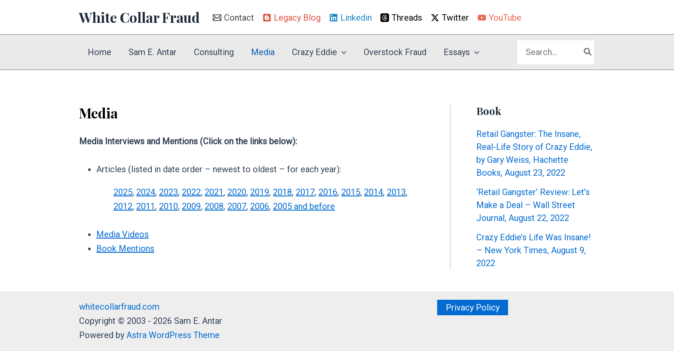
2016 (328, 192)
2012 (122, 206)
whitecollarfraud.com (119, 306)
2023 (168, 192)
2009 (191, 206)
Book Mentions (125, 248)
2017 (305, 192)
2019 (259, 192)
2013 (396, 192)
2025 (122, 192)
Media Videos (122, 234)
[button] (472, 307)
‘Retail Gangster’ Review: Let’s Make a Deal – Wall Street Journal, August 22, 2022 (533, 205)
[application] (341, 52)
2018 (282, 192)
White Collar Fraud (139, 17)
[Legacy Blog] (291, 17)
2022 (191, 192)
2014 (373, 192)
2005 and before (304, 206)
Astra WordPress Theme (173, 335)
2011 (145, 206)
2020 (236, 192)
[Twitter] (449, 17)
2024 (145, 192)
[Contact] (233, 17)
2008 (214, 206)
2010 (168, 206)
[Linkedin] (350, 17)
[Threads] (401, 17)
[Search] (588, 52)
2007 (236, 206)
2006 (259, 206)
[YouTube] (499, 17)
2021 (214, 192)
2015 (350, 192)
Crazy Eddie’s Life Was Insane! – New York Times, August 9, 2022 (533, 250)
